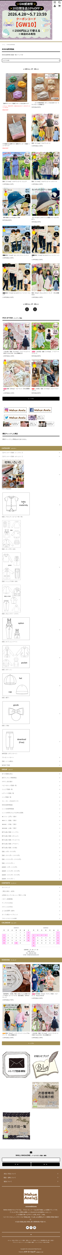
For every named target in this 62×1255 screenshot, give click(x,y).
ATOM (47, 1242)
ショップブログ (38, 1242)
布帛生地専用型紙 (11, 44)
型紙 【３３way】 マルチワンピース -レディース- (44, 181)
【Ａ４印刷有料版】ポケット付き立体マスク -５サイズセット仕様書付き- (45, 103)
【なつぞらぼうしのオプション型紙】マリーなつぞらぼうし (45, 218)
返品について (36, 1240)
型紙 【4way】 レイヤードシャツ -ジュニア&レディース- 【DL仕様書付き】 (16, 1034)
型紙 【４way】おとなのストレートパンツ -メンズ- (45, 256)
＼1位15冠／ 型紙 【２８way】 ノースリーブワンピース (45, 352)
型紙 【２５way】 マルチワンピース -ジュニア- (14, 181)
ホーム (3, 44)
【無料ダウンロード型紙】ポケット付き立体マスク (15, 103)
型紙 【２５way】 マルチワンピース (41, 143)
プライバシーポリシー (18, 1242)
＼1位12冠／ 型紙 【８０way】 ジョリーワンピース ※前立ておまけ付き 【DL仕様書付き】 (16, 352)
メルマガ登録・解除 (29, 1242)
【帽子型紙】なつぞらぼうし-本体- (11, 217)
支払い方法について (17, 1240)
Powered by (31, 1251)
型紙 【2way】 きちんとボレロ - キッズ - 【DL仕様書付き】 (45, 293)
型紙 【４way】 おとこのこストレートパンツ (15, 255)
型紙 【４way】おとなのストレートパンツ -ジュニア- (16, 293)
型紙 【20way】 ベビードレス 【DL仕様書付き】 (16, 389)
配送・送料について (27, 1240)
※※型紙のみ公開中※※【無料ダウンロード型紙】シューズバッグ (16, 144)
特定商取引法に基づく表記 (47, 1240)
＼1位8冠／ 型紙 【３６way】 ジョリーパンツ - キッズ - (45, 389)
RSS (44, 1242)
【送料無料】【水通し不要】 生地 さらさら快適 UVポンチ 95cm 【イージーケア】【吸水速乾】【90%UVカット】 (16, 995)
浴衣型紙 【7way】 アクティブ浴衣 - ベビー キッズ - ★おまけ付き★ (45, 994)
